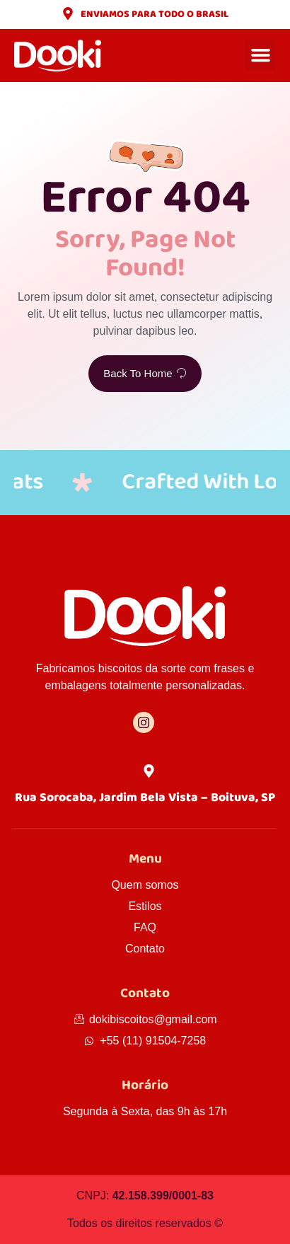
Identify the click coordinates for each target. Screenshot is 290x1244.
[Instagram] (143, 722)
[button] (261, 55)
